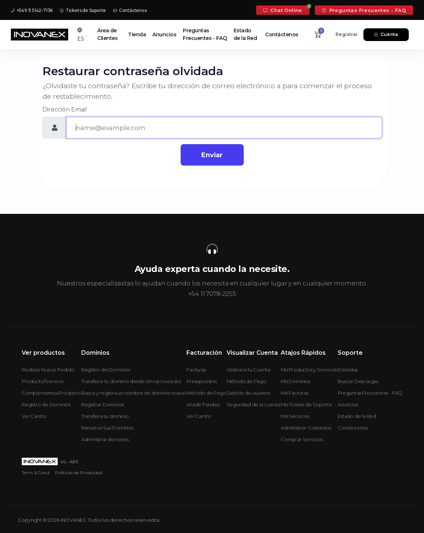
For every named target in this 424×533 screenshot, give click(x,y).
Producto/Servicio (43, 381)
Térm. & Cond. (36, 472)
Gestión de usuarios (248, 393)
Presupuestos (201, 381)
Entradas (347, 370)
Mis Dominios (295, 381)
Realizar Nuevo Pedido (48, 370)
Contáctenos (130, 10)
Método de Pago (206, 393)
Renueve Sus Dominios (107, 428)
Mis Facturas (294, 393)
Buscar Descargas (358, 381)
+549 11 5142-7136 (32, 10)
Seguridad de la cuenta (254, 404)
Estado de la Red (245, 34)
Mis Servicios (295, 416)
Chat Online (282, 10)
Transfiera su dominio (105, 416)
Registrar (347, 34)
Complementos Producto (51, 393)
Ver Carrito (34, 416)
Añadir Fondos (202, 404)
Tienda (137, 34)
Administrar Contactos (306, 428)
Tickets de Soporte (83, 10)
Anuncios (164, 34)
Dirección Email (64, 109)
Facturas (196, 370)
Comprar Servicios (302, 439)
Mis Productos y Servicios (309, 370)
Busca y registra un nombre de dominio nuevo (133, 393)
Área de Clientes (107, 34)
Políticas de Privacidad (78, 472)
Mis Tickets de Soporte (306, 404)
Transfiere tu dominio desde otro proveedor (131, 381)
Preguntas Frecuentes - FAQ (364, 10)
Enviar (212, 155)
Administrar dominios (105, 439)
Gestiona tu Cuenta (248, 370)
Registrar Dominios (102, 404)
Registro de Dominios (46, 404)
